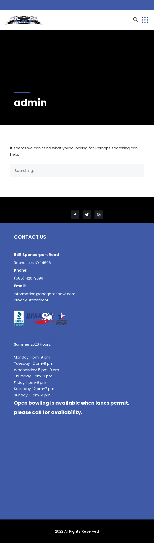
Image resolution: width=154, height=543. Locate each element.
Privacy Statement (31, 300)
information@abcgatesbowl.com (44, 293)
